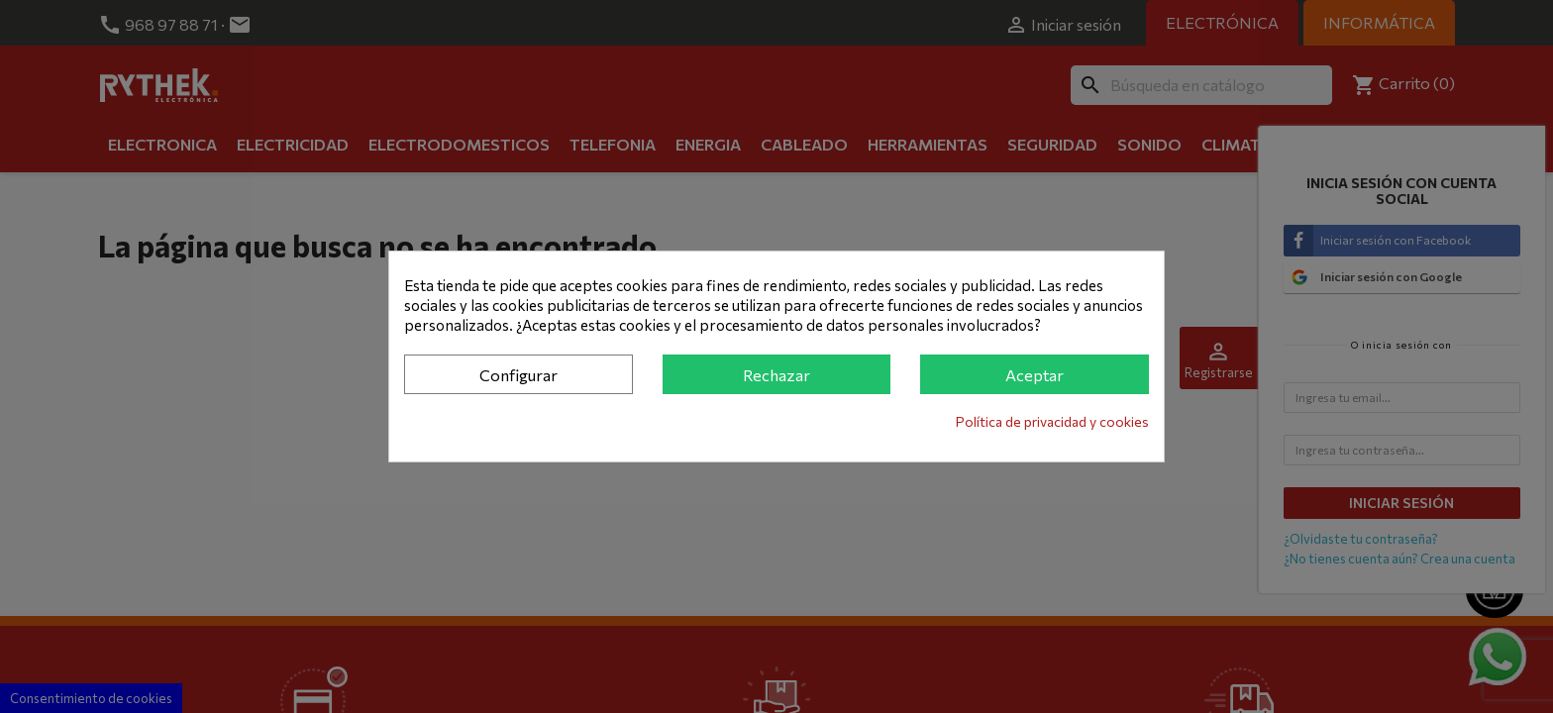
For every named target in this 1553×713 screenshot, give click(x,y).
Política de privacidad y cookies (1052, 421)
